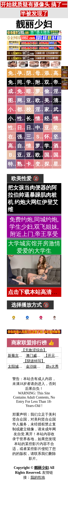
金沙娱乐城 (35, 366)
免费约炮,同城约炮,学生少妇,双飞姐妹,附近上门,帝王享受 (34, 226)
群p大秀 (52, 366)
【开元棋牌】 (55, 355)
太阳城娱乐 (17, 366)
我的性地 (37, 477)
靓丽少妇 (34, 24)
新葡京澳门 (17, 355)
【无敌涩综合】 (34, 350)
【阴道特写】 (34, 361)
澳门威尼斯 (35, 355)
